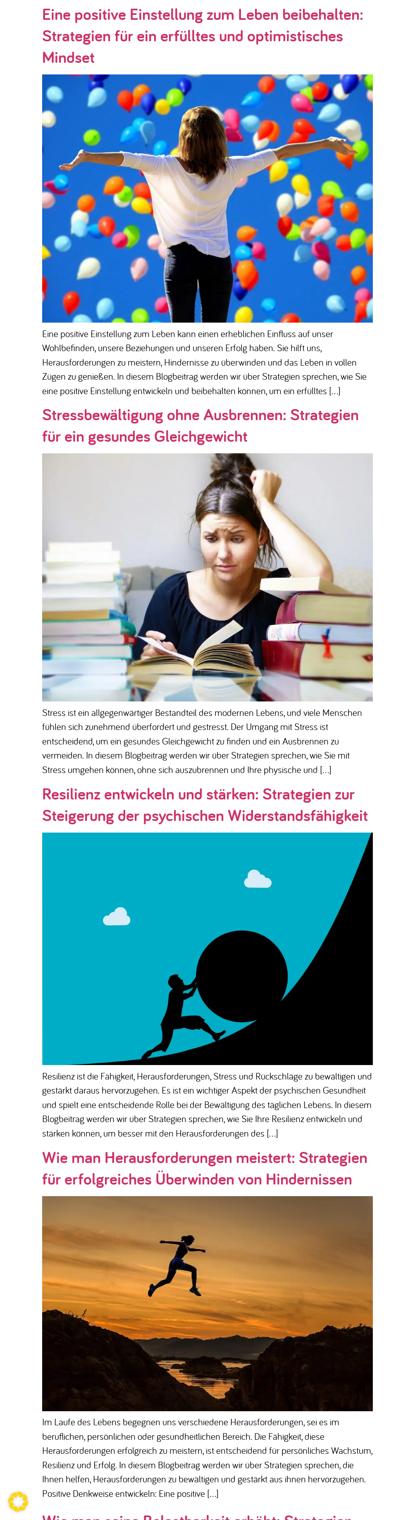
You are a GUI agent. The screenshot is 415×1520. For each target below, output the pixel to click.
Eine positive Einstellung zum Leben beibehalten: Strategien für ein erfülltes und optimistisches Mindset (202, 35)
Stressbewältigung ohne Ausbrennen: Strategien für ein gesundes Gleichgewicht (200, 425)
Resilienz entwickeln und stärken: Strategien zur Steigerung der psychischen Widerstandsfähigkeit (205, 804)
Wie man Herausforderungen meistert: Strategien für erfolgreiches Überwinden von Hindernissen (204, 1168)
